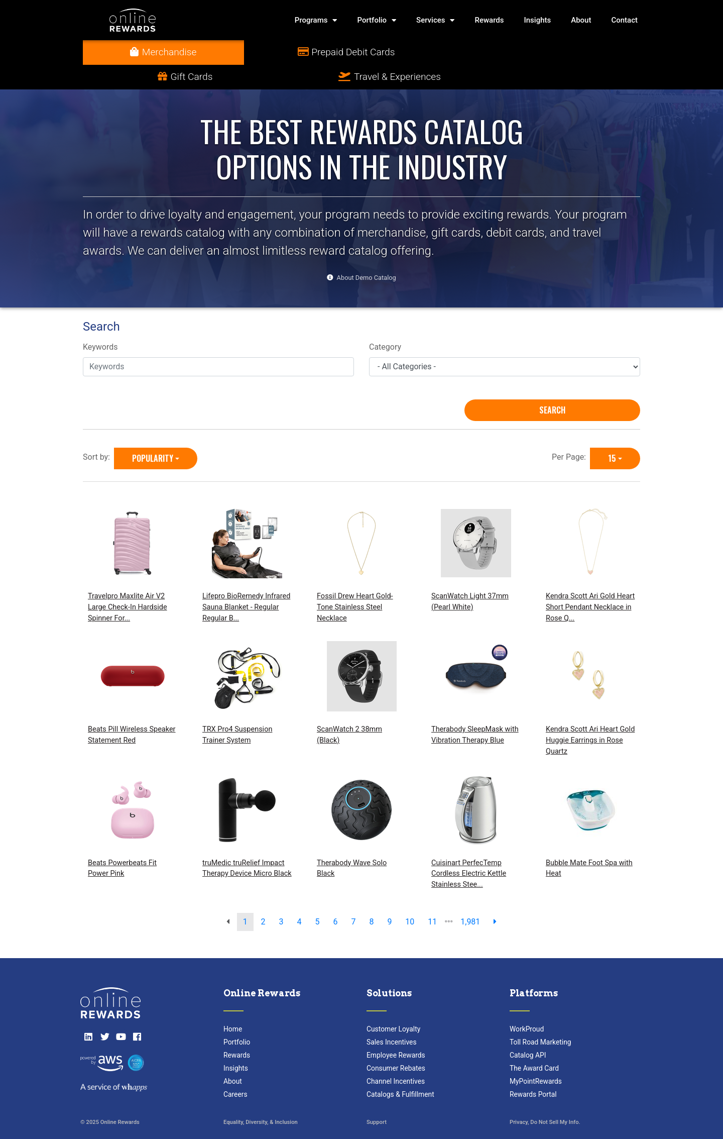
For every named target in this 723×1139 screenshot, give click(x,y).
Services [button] (435, 20)
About (581, 20)
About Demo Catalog (366, 253)
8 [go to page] (371, 897)
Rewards (489, 20)
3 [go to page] (281, 897)
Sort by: (98, 432)
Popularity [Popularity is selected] (152, 434)
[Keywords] (218, 342)
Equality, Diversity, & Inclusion (260, 1098)
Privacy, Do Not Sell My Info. (545, 1098)
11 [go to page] (432, 897)
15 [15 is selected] (612, 434)
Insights (537, 20)
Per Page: (571, 432)
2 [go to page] (263, 897)
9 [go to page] (389, 897)
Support (377, 1098)
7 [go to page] (353, 897)
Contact (624, 20)
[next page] (495, 897)
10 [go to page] (409, 897)
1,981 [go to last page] (470, 897)
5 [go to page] (317, 897)
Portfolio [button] (376, 20)
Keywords (100, 323)
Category (385, 323)
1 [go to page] (245, 897)
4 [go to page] (299, 897)
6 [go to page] (335, 897)
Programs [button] (316, 20)
